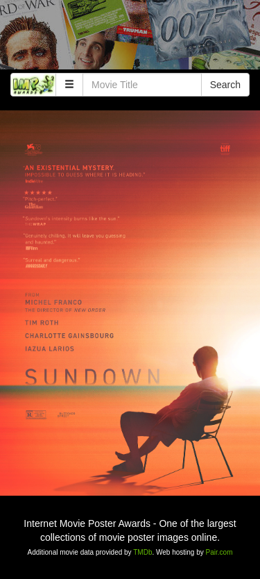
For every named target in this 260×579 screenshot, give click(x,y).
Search (225, 84)
